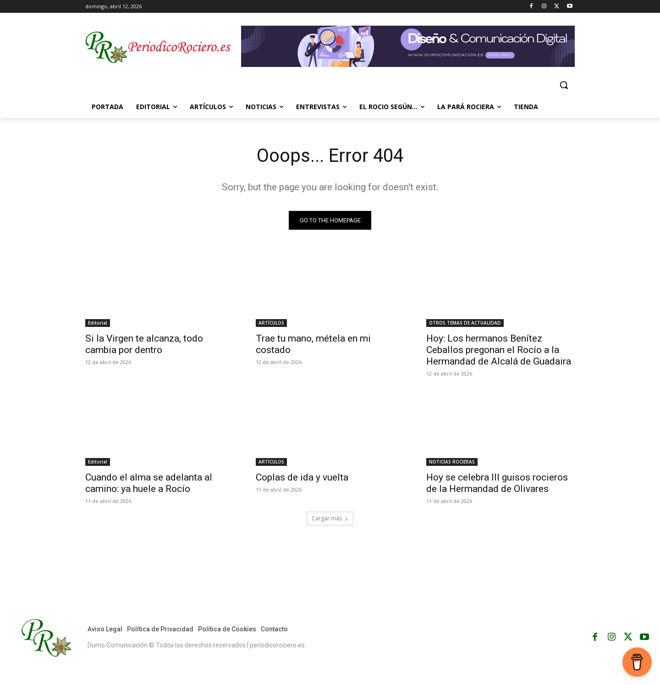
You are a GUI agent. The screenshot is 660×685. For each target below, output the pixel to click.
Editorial (97, 323)
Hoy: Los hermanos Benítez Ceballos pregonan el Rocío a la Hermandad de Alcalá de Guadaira (498, 350)
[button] (564, 85)
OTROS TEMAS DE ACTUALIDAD (465, 323)
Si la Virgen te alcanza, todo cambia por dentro (144, 344)
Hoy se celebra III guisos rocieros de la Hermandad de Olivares (497, 483)
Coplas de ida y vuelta (302, 477)
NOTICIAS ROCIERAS (452, 462)
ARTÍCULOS (271, 323)
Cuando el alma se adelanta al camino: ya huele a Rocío (148, 483)
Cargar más (330, 518)
